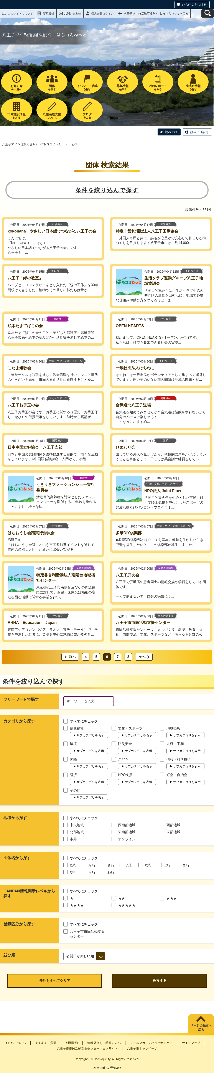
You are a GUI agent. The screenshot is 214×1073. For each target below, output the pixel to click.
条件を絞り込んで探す (107, 190)
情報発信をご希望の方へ (104, 1043)
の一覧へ (17, 87)
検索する (159, 980)
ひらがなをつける (194, 4)
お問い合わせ (72, 13)
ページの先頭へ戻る (201, 1028)
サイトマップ (191, 1043)
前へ (72, 657)
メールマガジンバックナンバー (151, 1043)
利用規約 (72, 1043)
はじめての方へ (15, 1043)
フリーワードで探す (21, 699)
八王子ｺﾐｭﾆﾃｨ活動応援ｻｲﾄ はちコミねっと (31, 144)
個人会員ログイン (102, 13)
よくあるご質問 (45, 1043)
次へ (141, 657)
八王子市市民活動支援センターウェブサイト (87, 1048)
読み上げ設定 (199, 132)
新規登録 (48, 13)
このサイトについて (20, 13)
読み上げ (171, 132)
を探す (52, 87)
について (52, 115)
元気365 (115, 1068)
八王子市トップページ (142, 1048)
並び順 (9, 955)
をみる (158, 87)
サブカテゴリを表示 (90, 735)
